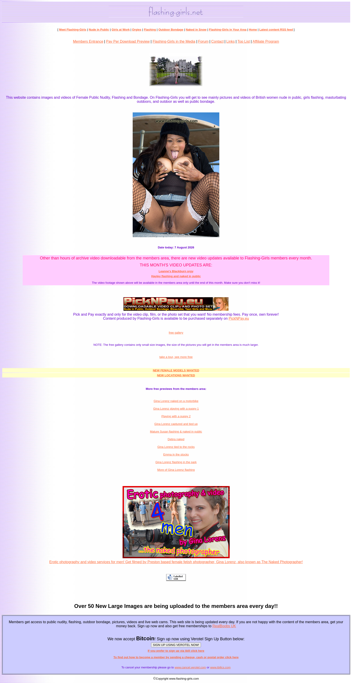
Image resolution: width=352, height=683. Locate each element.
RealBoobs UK (224, 626)
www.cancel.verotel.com (190, 667)
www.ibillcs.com (220, 667)
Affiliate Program (266, 41)
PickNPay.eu (239, 318)
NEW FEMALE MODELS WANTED (176, 370)
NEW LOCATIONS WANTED (176, 375)
